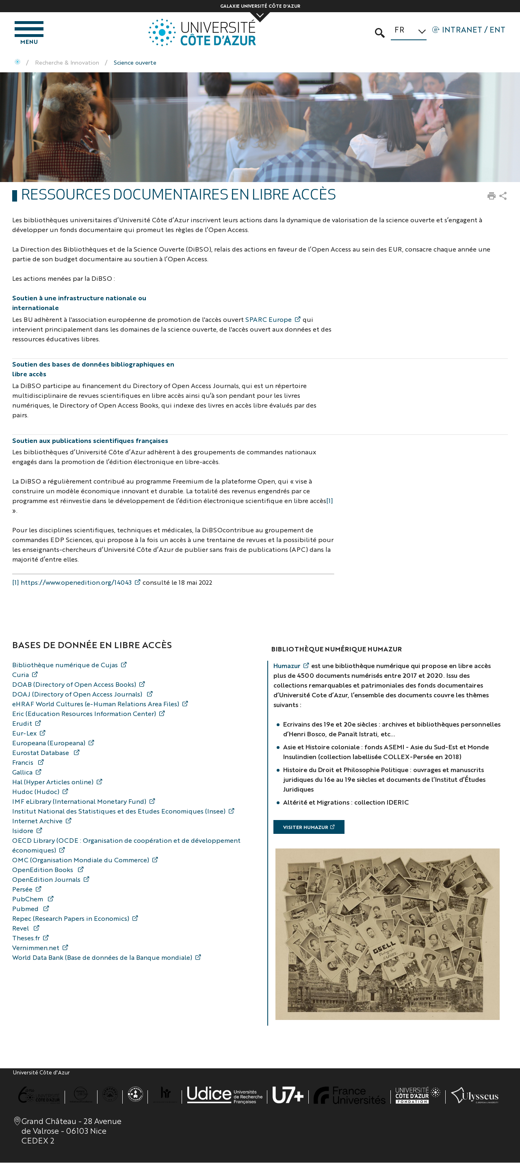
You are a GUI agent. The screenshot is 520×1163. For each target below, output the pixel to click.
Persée (22, 889)
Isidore (22, 831)
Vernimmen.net (35, 948)
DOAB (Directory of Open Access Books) (74, 685)
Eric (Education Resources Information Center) (84, 714)
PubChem (28, 899)
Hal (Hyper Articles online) (52, 782)
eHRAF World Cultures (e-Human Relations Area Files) (95, 704)
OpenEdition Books (43, 870)
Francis (23, 763)
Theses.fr (26, 938)
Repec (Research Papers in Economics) (70, 919)
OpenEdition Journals (46, 880)
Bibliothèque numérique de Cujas (65, 665)
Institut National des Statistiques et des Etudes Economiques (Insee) (118, 811)
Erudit (22, 724)
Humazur (287, 666)
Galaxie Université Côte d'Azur (260, 6)
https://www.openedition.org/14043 (76, 583)
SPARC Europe (268, 320)
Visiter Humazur (305, 828)
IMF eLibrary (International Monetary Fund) (79, 802)
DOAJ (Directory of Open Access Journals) (78, 694)
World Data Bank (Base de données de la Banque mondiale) (102, 958)
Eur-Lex (24, 733)
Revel (21, 928)
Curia (20, 675)
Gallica (22, 772)
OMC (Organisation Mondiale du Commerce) (80, 860)
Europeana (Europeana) (48, 743)
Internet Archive (37, 821)
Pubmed (26, 909)
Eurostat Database (41, 753)
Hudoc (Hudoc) (35, 792)
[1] (329, 501)
